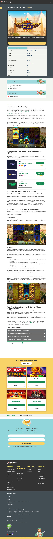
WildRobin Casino (41, 467)
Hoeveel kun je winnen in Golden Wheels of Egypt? (19, 336)
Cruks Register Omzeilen (11, 489)
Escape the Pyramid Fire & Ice (24, 111)
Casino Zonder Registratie (9, 475)
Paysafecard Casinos (20, 476)
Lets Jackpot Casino (41, 478)
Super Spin (20, 181)
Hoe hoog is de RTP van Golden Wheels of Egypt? (18, 330)
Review (15, 385)
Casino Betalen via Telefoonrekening (20, 472)
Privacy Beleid (10, 504)
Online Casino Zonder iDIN (10, 478)
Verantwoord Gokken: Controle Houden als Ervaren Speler (18, 501)
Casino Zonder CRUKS (11, 473)
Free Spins (29, 469)
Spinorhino (20, 171)
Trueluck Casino (40, 481)
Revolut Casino (19, 480)
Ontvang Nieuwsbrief (26, 443)
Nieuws (9, 497)
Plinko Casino (9, 485)
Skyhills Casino (40, 476)
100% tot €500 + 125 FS (23, 183)
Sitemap (9, 505)
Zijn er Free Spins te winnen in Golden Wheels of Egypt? (20, 339)
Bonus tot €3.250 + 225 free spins (25, 163)
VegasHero (39, 473)
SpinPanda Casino (41, 483)
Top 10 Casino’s (9, 467)
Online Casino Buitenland (11, 471)
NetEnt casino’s (26, 154)
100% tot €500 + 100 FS (23, 173)
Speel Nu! (40, 163)
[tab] (26, 330)
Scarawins (9, 113)
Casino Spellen (9, 484)
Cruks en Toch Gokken (10, 487)
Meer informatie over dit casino (25, 166)
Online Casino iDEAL (20, 470)
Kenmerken (37, 48)
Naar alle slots (26, 363)
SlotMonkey (40, 469)
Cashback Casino (30, 471)
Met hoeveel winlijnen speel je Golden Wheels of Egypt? (20, 333)
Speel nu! (16, 382)
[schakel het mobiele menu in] (51, 2)
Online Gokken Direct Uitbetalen (10, 482)
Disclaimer (10, 502)
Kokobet (39, 471)
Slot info (18, 48)
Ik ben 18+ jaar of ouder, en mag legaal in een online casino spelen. (26, 446)
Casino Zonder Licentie (11, 469)
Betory (19, 161)
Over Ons (9, 496)
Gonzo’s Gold (29, 322)
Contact (9, 499)
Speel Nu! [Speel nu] (27, 43)
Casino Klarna (19, 478)
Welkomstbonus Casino (31, 467)
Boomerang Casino (41, 474)
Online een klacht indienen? (12, 531)
